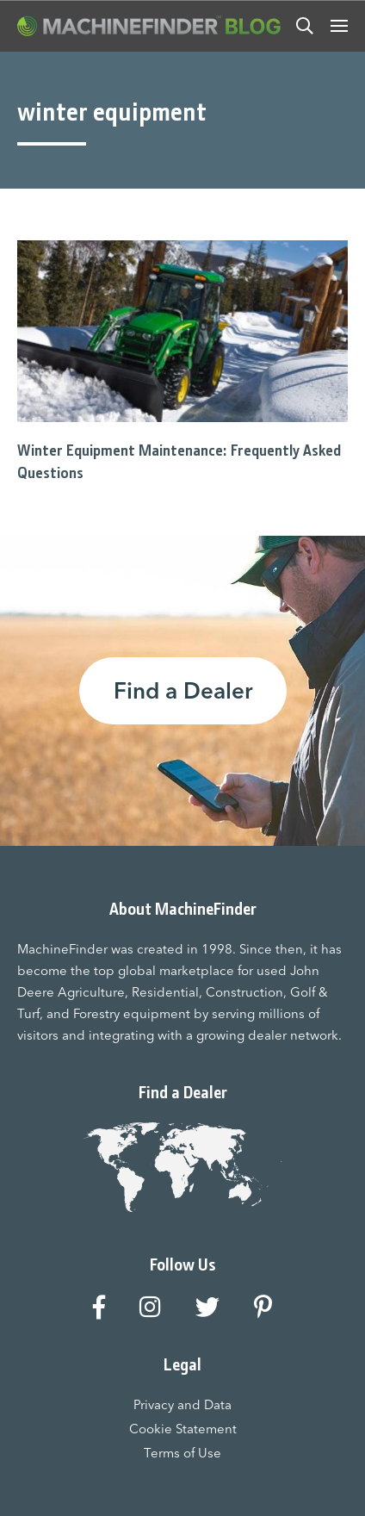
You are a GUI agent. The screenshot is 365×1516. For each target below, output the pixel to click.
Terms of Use (182, 1453)
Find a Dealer (183, 691)
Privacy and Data (182, 1404)
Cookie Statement (183, 1428)
